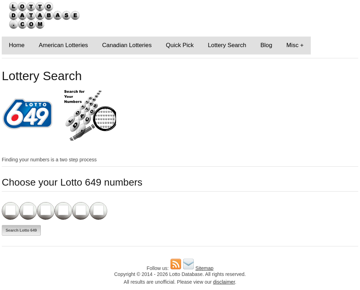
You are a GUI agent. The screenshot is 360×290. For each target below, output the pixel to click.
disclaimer (224, 282)
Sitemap (204, 268)
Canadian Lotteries (127, 45)
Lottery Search (227, 45)
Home (17, 45)
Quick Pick (180, 45)
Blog (266, 45)
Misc (293, 45)
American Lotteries (63, 45)
